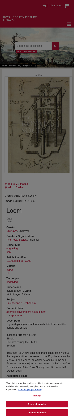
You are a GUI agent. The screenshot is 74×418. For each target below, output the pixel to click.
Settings (37, 395)
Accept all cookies (37, 412)
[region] (37, 398)
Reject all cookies (37, 404)
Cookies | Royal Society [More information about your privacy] (30, 389)
